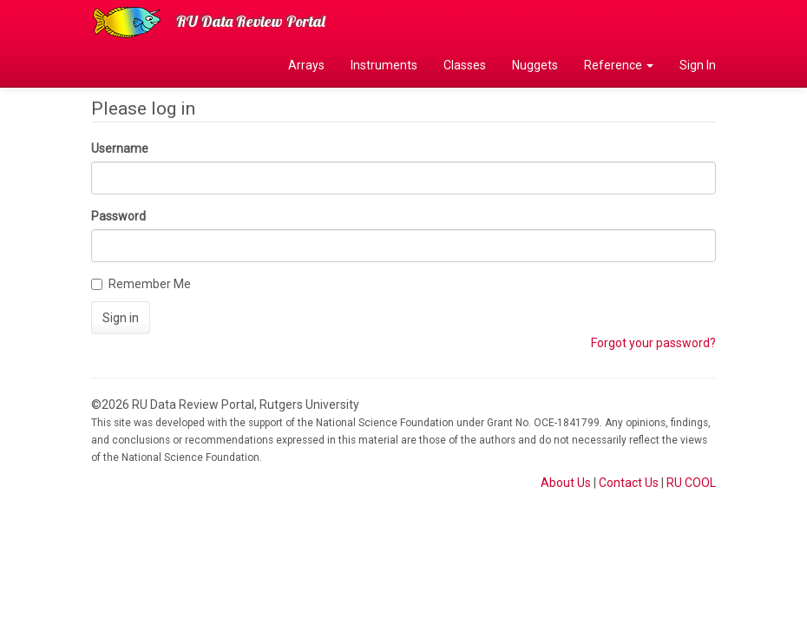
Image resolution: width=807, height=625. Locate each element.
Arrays (306, 65)
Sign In (697, 65)
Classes (464, 65)
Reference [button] (618, 65)
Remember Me (141, 284)
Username (119, 148)
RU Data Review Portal (250, 21)
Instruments (384, 65)
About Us (566, 483)
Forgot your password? (653, 343)
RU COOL (691, 483)
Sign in (120, 318)
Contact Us (629, 483)
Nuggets (535, 65)
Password (118, 216)
